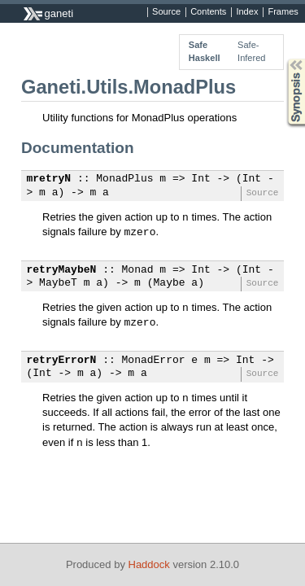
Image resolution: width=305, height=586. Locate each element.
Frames (283, 12)
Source (166, 12)
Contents (208, 12)
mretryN (49, 179)
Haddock (149, 564)
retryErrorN (62, 360)
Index (247, 12)
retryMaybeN (62, 270)
